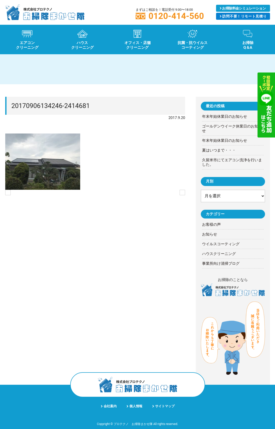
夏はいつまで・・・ (219, 150)
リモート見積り (244, 16)
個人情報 (135, 406)
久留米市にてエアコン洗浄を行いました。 (232, 162)
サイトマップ (165, 406)
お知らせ (209, 234)
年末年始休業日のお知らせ (224, 116)
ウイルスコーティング (221, 244)
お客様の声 (211, 224)
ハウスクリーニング (219, 254)
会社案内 (110, 406)
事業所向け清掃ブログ (221, 263)
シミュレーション (244, 8)
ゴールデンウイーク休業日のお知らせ (232, 128)
